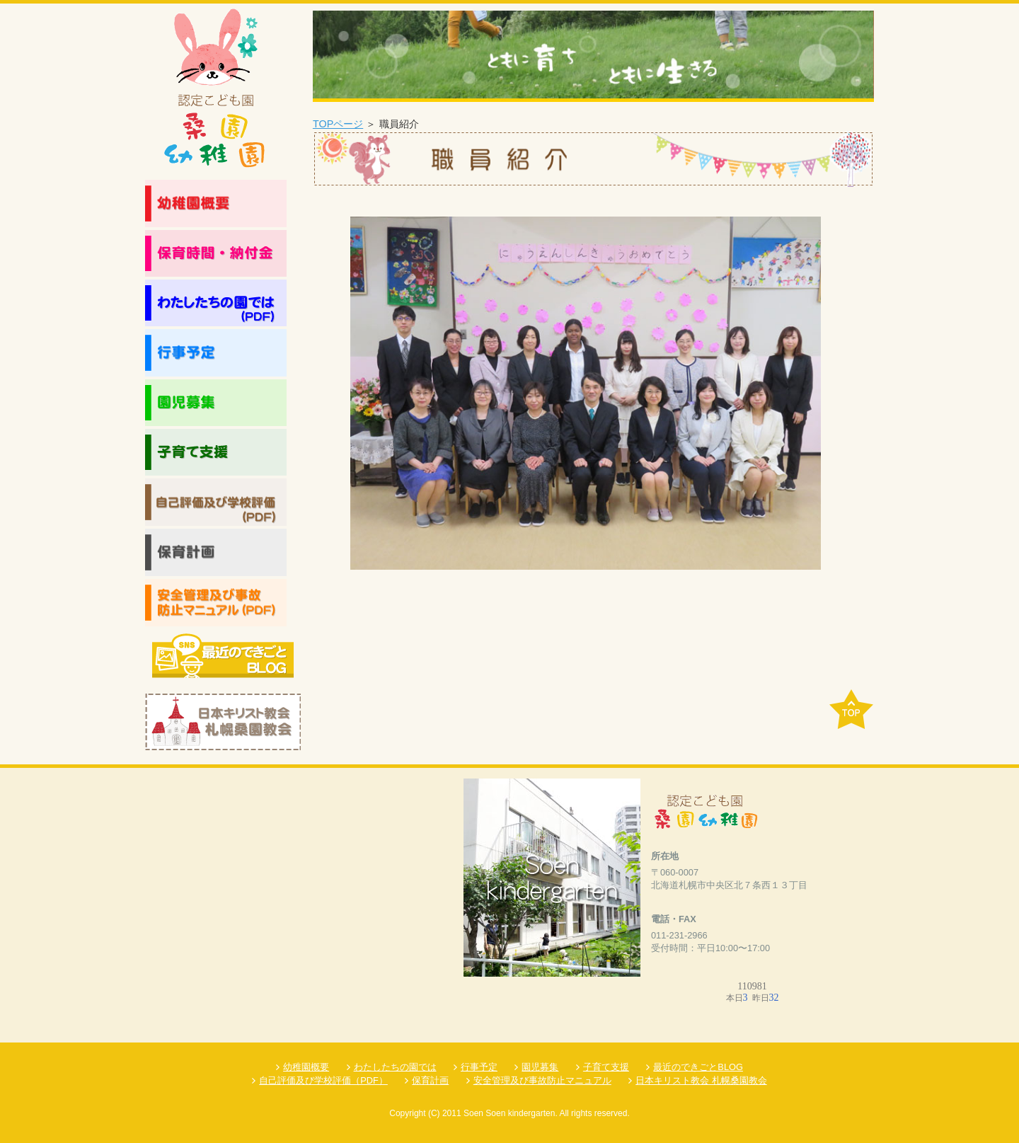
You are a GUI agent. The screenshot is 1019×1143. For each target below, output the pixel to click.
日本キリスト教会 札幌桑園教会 (701, 1080)
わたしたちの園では (395, 1067)
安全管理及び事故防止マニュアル (542, 1080)
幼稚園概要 (306, 1067)
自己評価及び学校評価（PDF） (323, 1080)
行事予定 (479, 1067)
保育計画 (430, 1080)
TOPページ (338, 124)
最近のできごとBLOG (698, 1067)
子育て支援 (606, 1067)
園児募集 (540, 1067)
